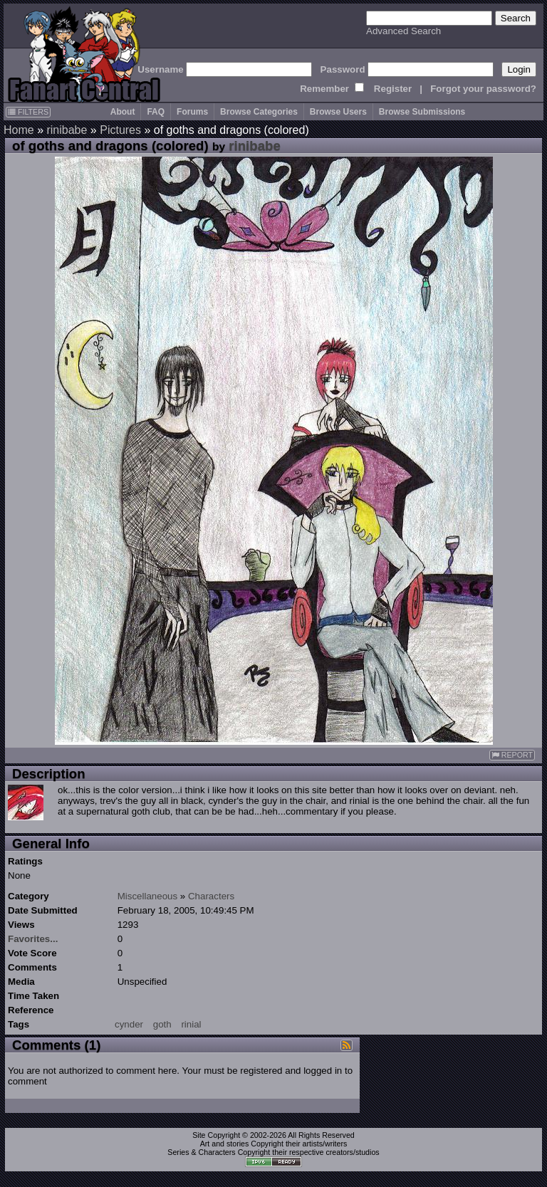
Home (19, 130)
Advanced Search (403, 31)
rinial (191, 1024)
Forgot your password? (483, 88)
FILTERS (28, 112)
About (122, 112)
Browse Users (338, 112)
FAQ (156, 112)
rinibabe (66, 130)
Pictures (120, 130)
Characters (211, 896)
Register (393, 88)
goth (162, 1024)
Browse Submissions (422, 112)
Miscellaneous (147, 896)
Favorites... (33, 939)
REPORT (512, 755)
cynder (129, 1024)
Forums (192, 112)
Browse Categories (259, 112)
